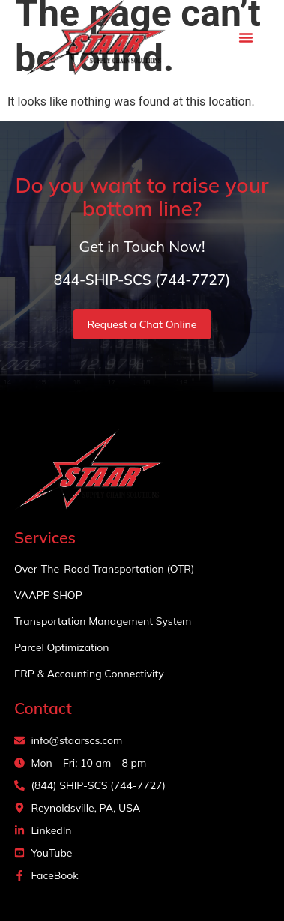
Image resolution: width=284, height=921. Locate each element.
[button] (246, 37)
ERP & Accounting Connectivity (89, 673)
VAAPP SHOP (48, 595)
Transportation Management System (102, 621)
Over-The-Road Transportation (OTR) (104, 569)
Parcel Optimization (61, 647)
